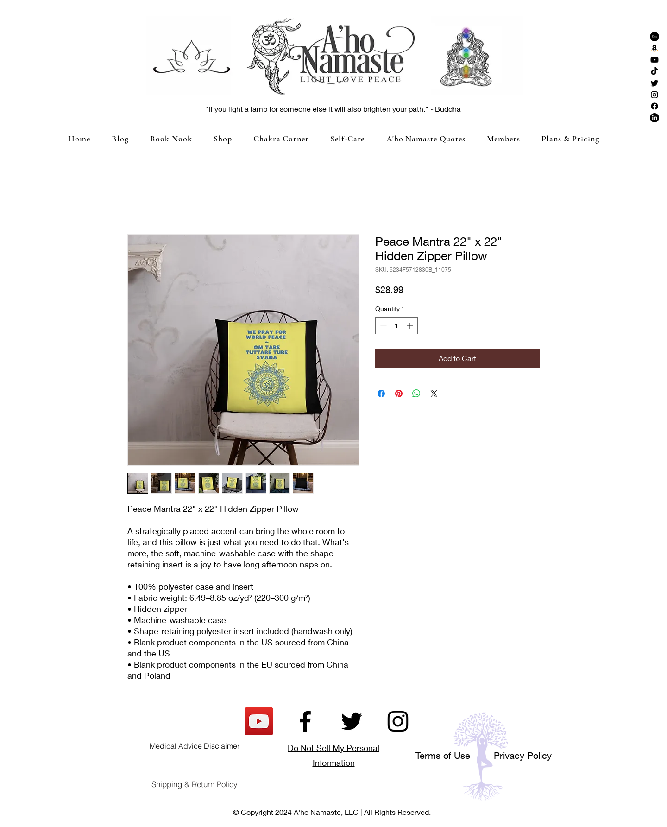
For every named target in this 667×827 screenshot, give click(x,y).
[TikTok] (654, 71)
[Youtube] (654, 59)
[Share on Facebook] (381, 393)
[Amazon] (654, 48)
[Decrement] (382, 326)
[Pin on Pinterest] (398, 393)
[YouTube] (259, 721)
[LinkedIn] (654, 117)
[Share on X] (434, 393)
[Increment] (410, 326)
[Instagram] (654, 94)
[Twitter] (654, 83)
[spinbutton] (396, 326)
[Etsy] (654, 36)
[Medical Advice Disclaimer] (194, 746)
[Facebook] (654, 106)
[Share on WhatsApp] (416, 393)
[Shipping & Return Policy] (194, 784)
